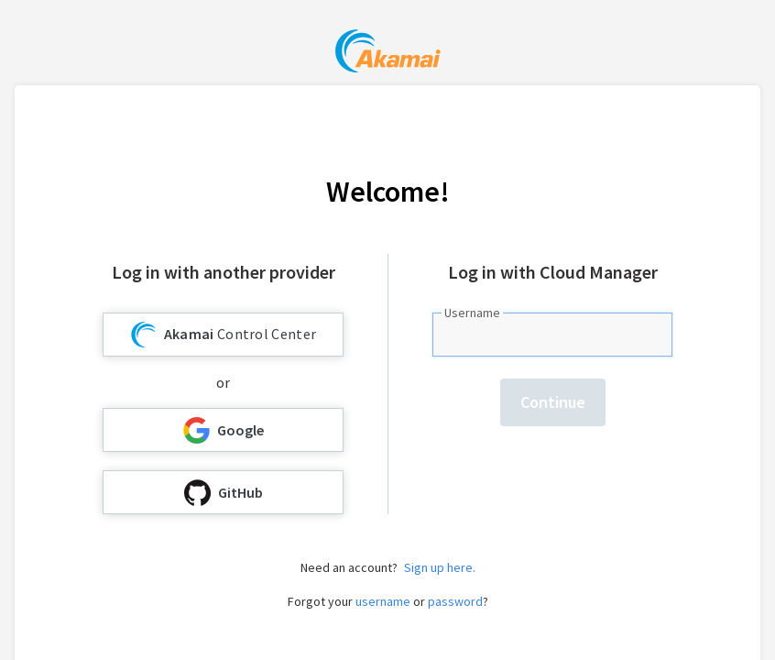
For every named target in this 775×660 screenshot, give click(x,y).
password (455, 601)
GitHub (223, 492)
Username (472, 312)
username (382, 601)
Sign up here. (439, 567)
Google (223, 430)
